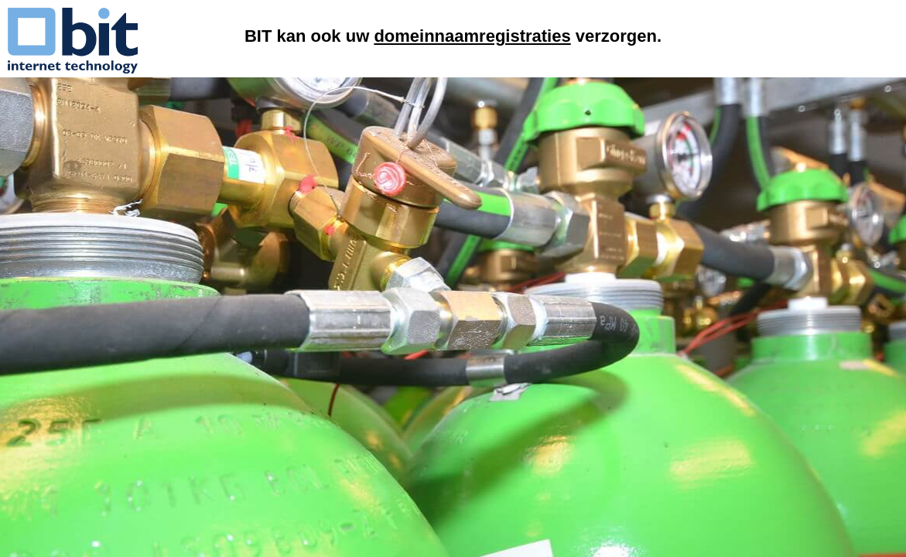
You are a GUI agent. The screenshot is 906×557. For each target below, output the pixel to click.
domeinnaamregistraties (472, 36)
